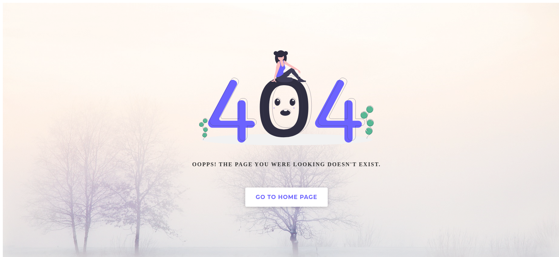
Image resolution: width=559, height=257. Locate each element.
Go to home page (286, 197)
